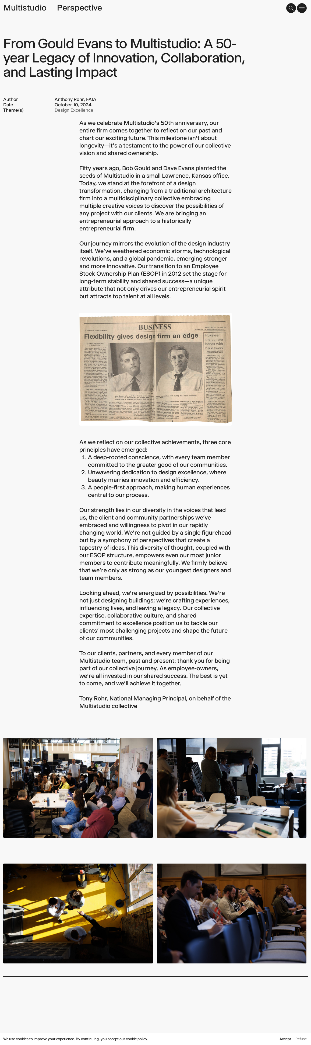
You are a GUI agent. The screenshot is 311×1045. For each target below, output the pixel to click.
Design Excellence (74, 110)
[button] (291, 8)
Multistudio (25, 8)
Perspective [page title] (79, 7)
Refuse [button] (301, 1039)
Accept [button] (285, 1039)
